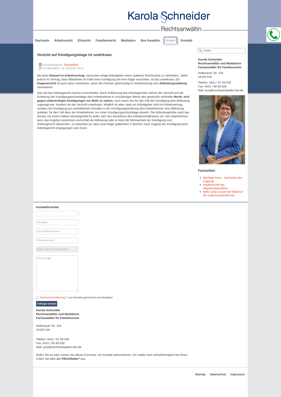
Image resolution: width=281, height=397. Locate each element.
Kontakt (186, 40)
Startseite (42, 40)
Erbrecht (84, 40)
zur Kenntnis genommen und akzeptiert (74, 297)
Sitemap (200, 374)
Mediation (128, 40)
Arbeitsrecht (63, 40)
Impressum (237, 374)
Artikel (170, 40)
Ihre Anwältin (150, 40)
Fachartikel (71, 64)
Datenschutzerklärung (54, 297)
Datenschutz (218, 374)
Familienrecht (106, 40)
